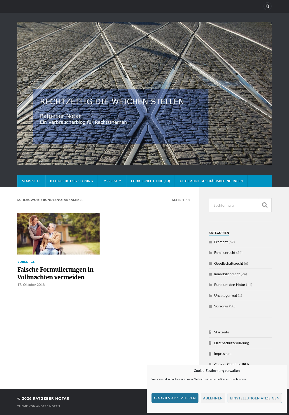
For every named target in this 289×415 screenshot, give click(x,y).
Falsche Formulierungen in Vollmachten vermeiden (55, 273)
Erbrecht (221, 242)
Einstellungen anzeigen (255, 398)
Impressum (112, 181)
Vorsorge (26, 262)
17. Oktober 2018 (31, 285)
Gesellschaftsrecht (228, 263)
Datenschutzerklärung (71, 181)
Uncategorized (225, 295)
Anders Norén (48, 406)
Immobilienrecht (227, 274)
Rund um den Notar (229, 284)
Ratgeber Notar (51, 398)
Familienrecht (224, 252)
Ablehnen (213, 398)
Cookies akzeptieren (175, 398)
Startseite (31, 181)
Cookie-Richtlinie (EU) (150, 181)
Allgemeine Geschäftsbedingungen (211, 181)
